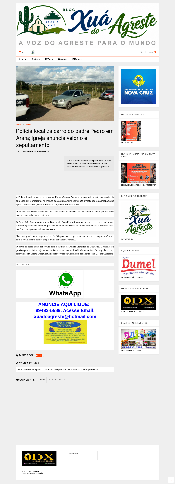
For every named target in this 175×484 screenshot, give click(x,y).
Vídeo (49, 59)
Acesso (62, 59)
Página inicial (73, 453)
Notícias (36, 59)
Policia (28, 125)
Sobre (78, 59)
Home (22, 59)
